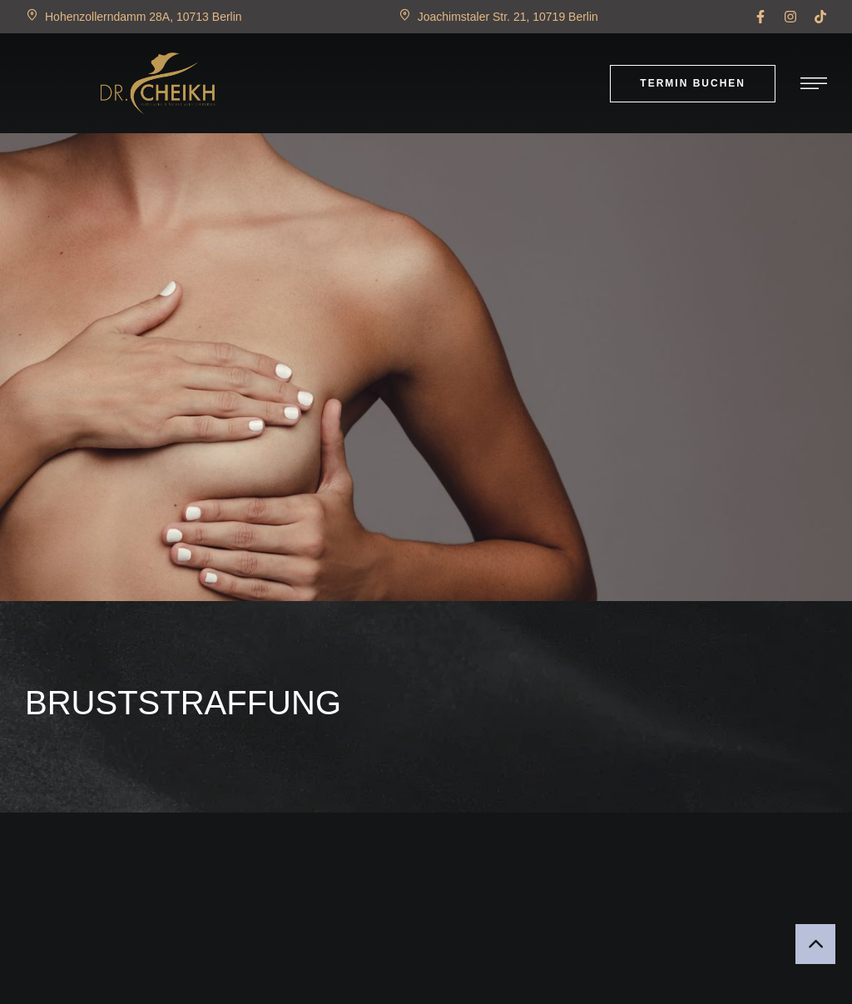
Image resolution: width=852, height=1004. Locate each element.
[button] (760, 16)
